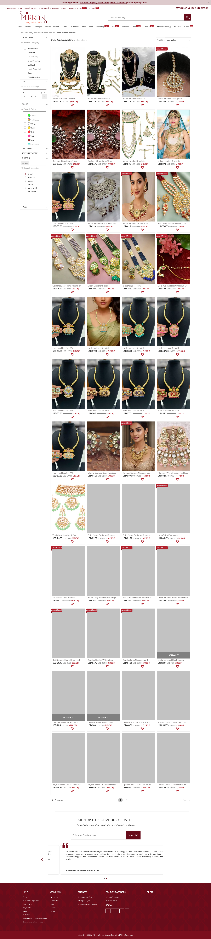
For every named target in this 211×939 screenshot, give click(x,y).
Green (32, 115)
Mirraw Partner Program (87, 904)
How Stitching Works (31, 901)
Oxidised (31, 65)
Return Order (54, 8)
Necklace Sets (33, 48)
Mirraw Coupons (112, 897)
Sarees (28, 26)
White (31, 123)
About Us (54, 897)
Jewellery (74, 26)
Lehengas (38, 26)
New (20, 26)
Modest (125, 26)
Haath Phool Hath (34, 69)
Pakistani (31, 53)
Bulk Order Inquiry (75, 8)
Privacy (53, 911)
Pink (31, 136)
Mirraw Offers (111, 901)
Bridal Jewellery (34, 61)
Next (185, 800)
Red (31, 131)
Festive (30, 184)
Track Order (43, 8)
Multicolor (33, 119)
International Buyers (86, 897)
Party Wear (32, 191)
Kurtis (64, 26)
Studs (30, 73)
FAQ (25, 911)
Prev (43, 859)
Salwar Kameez (52, 26)
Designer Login (84, 901)
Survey (63, 8)
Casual (30, 181)
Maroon (32, 140)
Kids (84, 26)
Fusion (148, 26)
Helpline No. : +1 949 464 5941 (35, 918)
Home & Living (164, 26)
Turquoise (33, 144)
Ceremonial (32, 188)
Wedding (102, 26)
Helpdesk (26, 915)
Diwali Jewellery (34, 77)
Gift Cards (93, 8)
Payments (27, 908)
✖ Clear (25, 163)
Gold (31, 127)
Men (91, 26)
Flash (188, 26)
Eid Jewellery (33, 57)
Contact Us (55, 901)
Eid (115, 26)
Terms (53, 908)
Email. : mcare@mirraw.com (34, 922)
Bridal (30, 174)
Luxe (136, 26)
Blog (52, 904)
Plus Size (177, 26)
